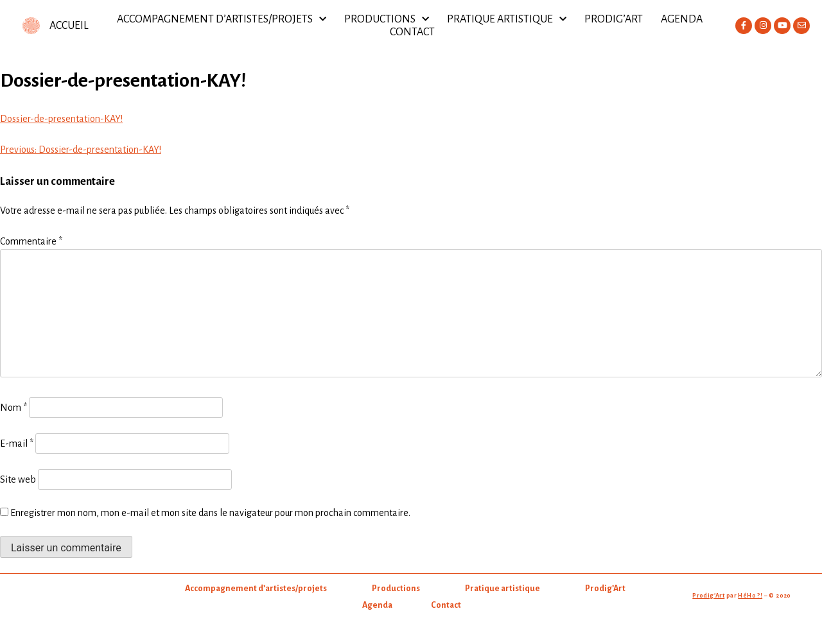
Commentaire (31, 241)
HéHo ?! (750, 595)
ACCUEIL (69, 25)
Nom (13, 407)
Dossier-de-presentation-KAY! (61, 119)
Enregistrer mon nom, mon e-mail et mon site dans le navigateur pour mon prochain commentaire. (210, 513)
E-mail (16, 443)
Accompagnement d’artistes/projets (221, 19)
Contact (412, 32)
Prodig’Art (613, 19)
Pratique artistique (506, 19)
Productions (386, 19)
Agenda (682, 19)
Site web (18, 479)
